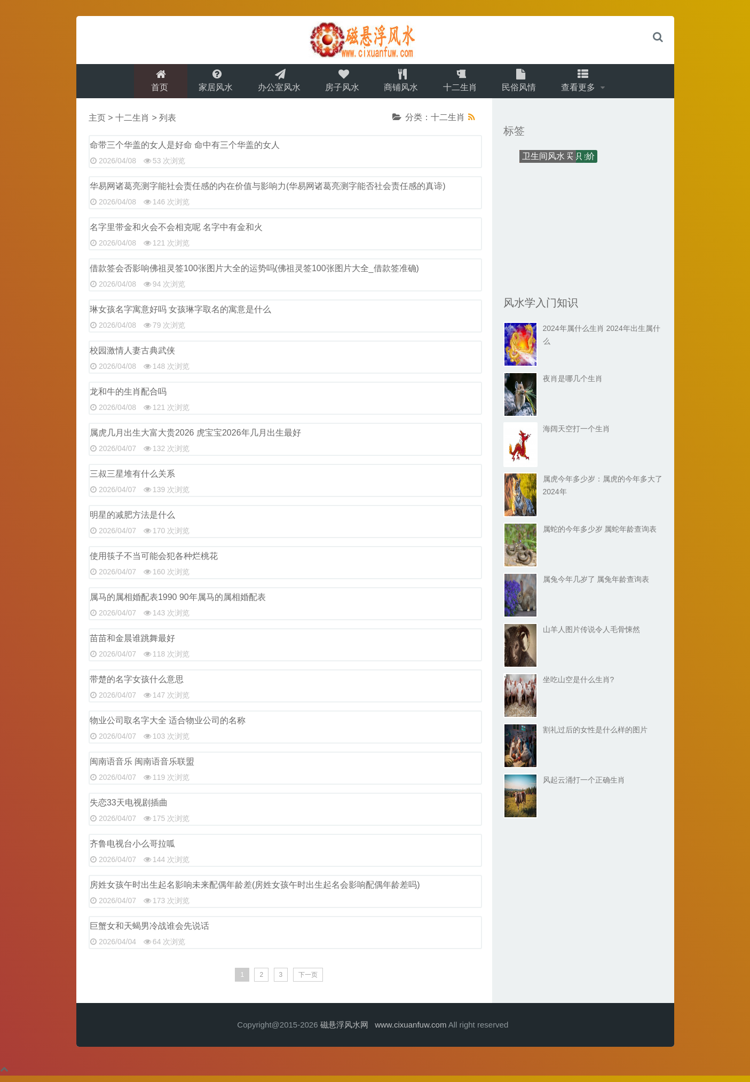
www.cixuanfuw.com (410, 1030)
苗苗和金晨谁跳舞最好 (132, 644)
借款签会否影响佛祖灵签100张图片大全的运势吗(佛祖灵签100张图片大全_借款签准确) (254, 274)
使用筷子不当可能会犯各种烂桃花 (154, 561)
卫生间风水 (543, 162)
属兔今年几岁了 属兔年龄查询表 (596, 585)
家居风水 (211, 83)
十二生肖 (463, 83)
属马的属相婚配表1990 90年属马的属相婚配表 (178, 602)
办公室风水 (276, 83)
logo (375, 40)
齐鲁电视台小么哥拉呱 (132, 849)
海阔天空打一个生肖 (576, 434)
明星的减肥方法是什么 (132, 520)
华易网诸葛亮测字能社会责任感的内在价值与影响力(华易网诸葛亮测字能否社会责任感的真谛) (268, 191)
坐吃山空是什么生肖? (578, 685)
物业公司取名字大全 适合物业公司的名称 (168, 726)
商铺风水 (402, 83)
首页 (153, 83)
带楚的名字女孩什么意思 (137, 685)
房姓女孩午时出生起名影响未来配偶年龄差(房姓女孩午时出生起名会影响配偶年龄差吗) (255, 890)
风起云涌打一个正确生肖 (584, 785)
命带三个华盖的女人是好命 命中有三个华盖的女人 (185, 150)
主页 (97, 123)
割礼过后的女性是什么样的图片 (595, 735)
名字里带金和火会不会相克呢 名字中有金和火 (176, 233)
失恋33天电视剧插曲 (129, 808)
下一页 (308, 980)
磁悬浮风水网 (344, 1030)
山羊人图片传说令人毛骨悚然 (591, 635)
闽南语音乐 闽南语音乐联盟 (142, 767)
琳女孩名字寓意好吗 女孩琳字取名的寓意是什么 (180, 315)
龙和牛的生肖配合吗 (128, 397)
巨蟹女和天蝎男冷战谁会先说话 (149, 931)
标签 (514, 137)
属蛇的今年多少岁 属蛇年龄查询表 (600, 535)
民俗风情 (524, 83)
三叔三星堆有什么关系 (132, 479)
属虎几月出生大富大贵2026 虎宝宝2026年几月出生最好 (195, 438)
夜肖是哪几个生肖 (573, 384)
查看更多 (585, 83)
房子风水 (341, 83)
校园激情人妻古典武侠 (132, 356)
